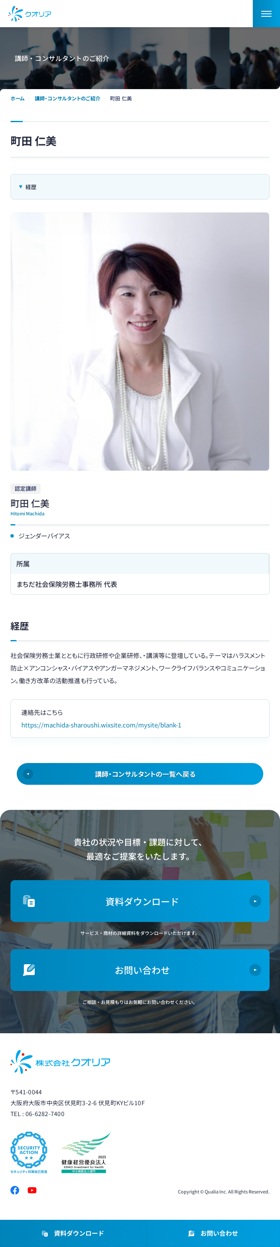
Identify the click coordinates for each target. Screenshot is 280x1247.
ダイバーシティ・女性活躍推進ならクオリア (29, 14)
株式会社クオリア (60, 1062)
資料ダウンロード (73, 1234)
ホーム (17, 98)
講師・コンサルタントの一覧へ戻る (145, 774)
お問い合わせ (213, 1234)
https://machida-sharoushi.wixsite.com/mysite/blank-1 (101, 724)
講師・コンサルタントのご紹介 (67, 98)
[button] (266, 13)
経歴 (31, 187)
